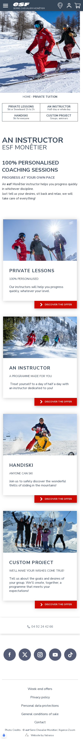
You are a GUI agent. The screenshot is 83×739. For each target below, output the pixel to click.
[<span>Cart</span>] (77, 5)
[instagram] (40, 654)
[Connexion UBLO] (4, 735)
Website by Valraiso (42, 735)
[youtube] (55, 654)
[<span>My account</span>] (68, 5)
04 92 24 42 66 (42, 627)
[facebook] (9, 654)
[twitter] (25, 654)
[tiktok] (70, 654)
